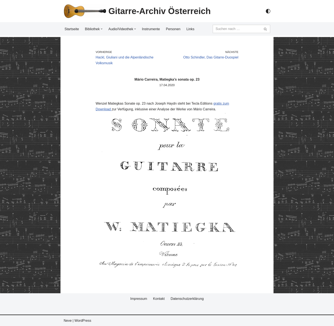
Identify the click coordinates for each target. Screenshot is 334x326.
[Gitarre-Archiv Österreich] (137, 11)
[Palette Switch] (268, 11)
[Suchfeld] (237, 29)
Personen (173, 29)
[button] (101, 29)
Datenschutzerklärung (187, 298)
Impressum (138, 298)
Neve (68, 320)
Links (190, 29)
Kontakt (159, 298)
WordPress (82, 320)
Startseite (72, 29)
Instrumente (151, 29)
